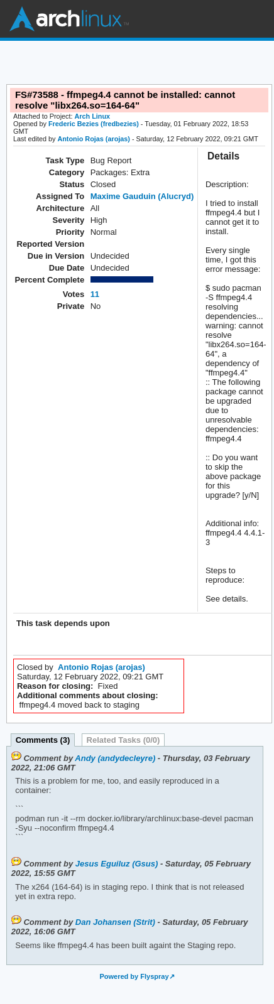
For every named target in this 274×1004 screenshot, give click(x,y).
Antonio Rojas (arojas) (93, 139)
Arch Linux (69, 18)
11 (94, 294)
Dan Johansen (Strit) (115, 922)
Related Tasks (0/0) (123, 740)
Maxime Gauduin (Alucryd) (142, 196)
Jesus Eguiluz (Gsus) (116, 863)
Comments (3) (43, 740)
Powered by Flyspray (133, 976)
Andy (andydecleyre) (115, 758)
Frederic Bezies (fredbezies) (93, 123)
